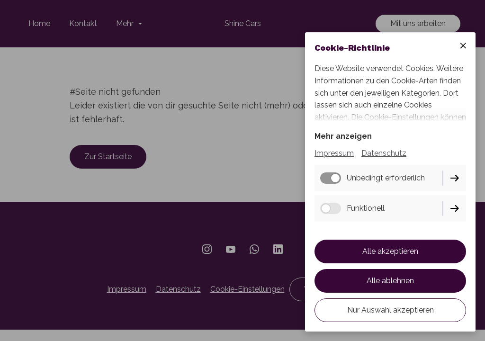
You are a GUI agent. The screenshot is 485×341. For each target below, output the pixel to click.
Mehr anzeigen (343, 136)
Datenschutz (383, 153)
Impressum (334, 153)
